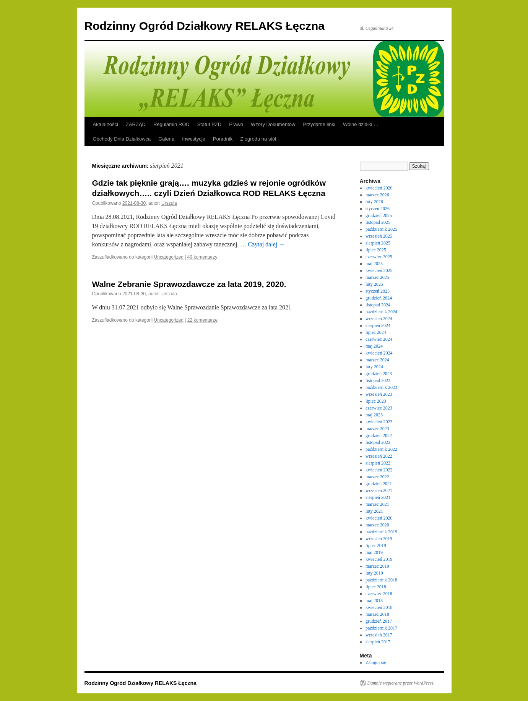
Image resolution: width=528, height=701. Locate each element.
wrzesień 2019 (379, 538)
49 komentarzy (202, 257)
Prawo (236, 124)
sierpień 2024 (378, 325)
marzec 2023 (377, 428)
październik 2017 (381, 628)
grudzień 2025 (379, 215)
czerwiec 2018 (379, 593)
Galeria (166, 139)
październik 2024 (381, 311)
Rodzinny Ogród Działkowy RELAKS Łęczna (204, 25)
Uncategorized (169, 257)
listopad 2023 (378, 380)
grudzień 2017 (379, 621)
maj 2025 (374, 263)
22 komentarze (202, 320)
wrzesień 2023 (379, 394)
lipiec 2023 (376, 401)
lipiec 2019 (376, 545)
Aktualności (105, 124)
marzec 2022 (377, 476)
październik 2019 (381, 531)
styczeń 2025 (378, 291)
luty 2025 (374, 284)
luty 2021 (374, 511)
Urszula (169, 203)
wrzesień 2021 (379, 490)
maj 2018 (374, 600)
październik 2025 (381, 229)
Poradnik (222, 139)
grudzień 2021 (379, 483)
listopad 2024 (378, 305)
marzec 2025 (377, 277)
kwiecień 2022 (379, 470)
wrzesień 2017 (379, 635)
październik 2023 (381, 387)
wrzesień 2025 (379, 236)
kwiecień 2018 (379, 607)
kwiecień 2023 (379, 421)
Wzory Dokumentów (273, 124)
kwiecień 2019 (379, 559)
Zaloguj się (376, 662)
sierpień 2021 (378, 497)
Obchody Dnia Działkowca (122, 139)
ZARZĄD (136, 124)
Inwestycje (193, 139)
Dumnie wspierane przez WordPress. (401, 683)
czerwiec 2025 (379, 256)
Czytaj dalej (266, 244)
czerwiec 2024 (379, 339)
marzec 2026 (377, 195)
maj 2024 (374, 346)
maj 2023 (374, 415)
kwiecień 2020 (379, 518)
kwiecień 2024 (379, 353)
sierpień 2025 (378, 243)
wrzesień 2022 (379, 456)
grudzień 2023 (379, 373)
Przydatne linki (319, 124)
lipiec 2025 (376, 250)
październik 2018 (381, 580)
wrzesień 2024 (379, 318)
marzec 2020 (377, 525)
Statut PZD (209, 124)
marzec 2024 (377, 360)
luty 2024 (374, 366)
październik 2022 (381, 449)
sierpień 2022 (378, 463)
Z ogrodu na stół (258, 139)
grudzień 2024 (379, 298)
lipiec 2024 (376, 332)
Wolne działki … (361, 124)
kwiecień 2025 (379, 270)
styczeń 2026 (378, 208)
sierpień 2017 (378, 641)
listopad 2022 (378, 442)
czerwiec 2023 (379, 408)
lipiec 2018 (376, 586)
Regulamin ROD (171, 124)
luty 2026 (374, 201)
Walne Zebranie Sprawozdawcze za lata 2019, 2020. (189, 284)
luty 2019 (374, 573)
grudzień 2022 (379, 435)
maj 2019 (374, 552)
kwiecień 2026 (379, 188)
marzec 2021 (377, 504)
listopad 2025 (378, 222)
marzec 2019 (377, 566)
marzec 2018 (377, 614)
